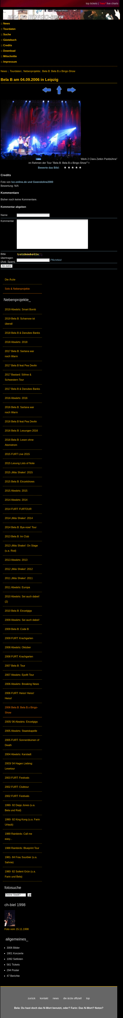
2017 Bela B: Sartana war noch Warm (19, 354)
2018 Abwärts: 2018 (16, 342)
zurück (31, 998)
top (88, 998)
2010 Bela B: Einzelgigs (18, 610)
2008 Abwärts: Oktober (18, 647)
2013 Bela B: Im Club (17, 536)
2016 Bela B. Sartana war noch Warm (19, 410)
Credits (7, 45)
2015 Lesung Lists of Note (20, 463)
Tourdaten (9, 29)
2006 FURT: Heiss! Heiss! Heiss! (19, 696)
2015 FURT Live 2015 (17, 454)
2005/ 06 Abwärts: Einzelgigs (21, 721)
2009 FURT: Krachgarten (19, 638)
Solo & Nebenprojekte (17, 288)
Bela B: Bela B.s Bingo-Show (58, 71)
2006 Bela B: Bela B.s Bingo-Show (21, 710)
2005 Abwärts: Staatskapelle (21, 731)
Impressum (10, 61)
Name (4, 215)
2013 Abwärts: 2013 (16, 560)
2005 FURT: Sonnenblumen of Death (22, 743)
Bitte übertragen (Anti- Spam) (8, 258)
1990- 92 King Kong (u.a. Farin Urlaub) (22, 822)
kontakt (44, 998)
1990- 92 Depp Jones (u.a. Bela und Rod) (20, 808)
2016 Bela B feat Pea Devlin (21, 421)
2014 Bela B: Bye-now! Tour (21, 527)
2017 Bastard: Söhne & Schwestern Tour (18, 377)
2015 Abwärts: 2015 (16, 490)
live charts (112, 3)
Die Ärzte (10, 279)
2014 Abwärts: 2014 (16, 499)
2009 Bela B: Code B (17, 629)
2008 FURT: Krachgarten (19, 656)
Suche (7, 34)
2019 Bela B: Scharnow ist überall (20, 321)
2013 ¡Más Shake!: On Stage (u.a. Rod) (21, 548)
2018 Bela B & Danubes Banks (22, 333)
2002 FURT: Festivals (17, 796)
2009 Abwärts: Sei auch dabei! (22, 620)
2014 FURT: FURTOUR (18, 509)
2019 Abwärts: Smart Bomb (20, 309)
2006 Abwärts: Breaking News (22, 684)
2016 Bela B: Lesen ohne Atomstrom (19, 442)
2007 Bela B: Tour (15, 665)
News (6, 23)
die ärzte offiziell (72, 998)
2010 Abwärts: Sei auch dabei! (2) (22, 599)
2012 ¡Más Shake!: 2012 (19, 569)
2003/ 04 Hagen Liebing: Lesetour (19, 766)
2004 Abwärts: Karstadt (18, 754)
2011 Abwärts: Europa (17, 587)
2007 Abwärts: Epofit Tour (19, 674)
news (56, 998)
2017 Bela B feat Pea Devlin (21, 365)
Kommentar (7, 221)
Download (9, 50)
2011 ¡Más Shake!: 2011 (19, 578)
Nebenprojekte (31, 71)
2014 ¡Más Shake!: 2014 (19, 518)
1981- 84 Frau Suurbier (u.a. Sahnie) (21, 860)
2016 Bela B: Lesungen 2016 (21, 430)
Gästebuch (9, 40)
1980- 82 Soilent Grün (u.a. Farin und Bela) (20, 874)
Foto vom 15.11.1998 (16, 929)
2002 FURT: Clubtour (17, 787)
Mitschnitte (10, 56)
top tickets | (92, 3)
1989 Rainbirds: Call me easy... (18, 836)
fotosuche (12, 887)
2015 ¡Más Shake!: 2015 (19, 472)
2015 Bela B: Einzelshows (19, 481)
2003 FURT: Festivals (17, 777)
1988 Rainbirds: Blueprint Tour (22, 848)
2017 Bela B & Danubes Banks (22, 389)
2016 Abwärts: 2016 (16, 398)
